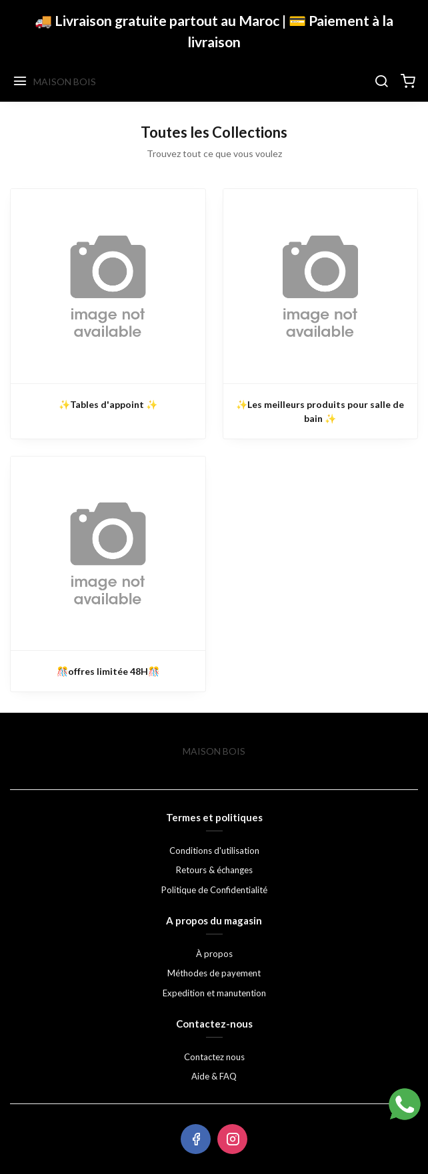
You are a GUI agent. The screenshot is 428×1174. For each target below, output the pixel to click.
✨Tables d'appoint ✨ (108, 404)
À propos (214, 953)
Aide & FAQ (214, 1076)
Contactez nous (214, 1057)
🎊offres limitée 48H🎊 (108, 671)
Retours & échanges (214, 870)
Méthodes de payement (214, 973)
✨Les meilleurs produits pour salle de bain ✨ (320, 411)
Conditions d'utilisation (214, 850)
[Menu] (20, 82)
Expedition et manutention (214, 993)
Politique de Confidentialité (214, 889)
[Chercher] (381, 82)
